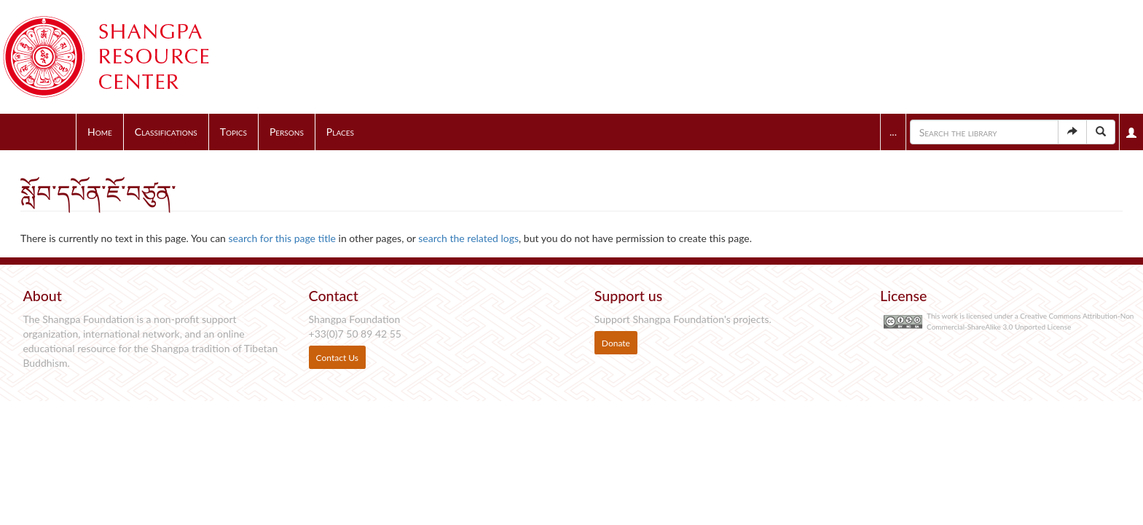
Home (99, 131)
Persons (287, 131)
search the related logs (468, 238)
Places (340, 131)
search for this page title (282, 238)
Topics (233, 131)
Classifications (166, 131)
